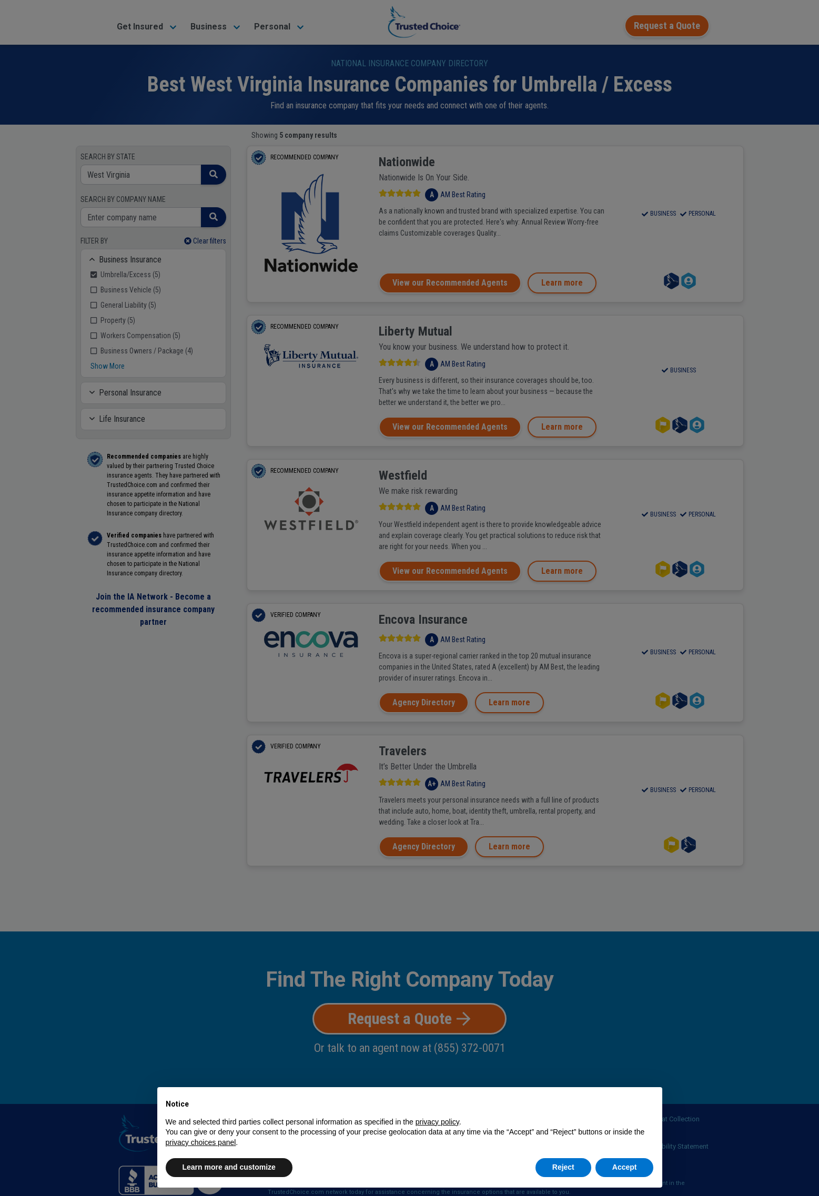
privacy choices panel (201, 1142)
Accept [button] (624, 1167)
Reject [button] (563, 1167)
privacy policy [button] (437, 1122)
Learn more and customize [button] (229, 1167)
